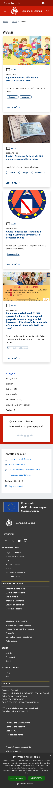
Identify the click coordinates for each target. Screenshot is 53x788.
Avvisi (11, 70)
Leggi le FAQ (11, 730)
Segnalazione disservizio (16, 726)
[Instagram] (25, 540)
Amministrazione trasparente (18, 746)
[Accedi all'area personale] (43, 3)
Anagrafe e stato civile (15, 588)
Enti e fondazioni (13, 564)
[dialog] (26, 770)
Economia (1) (11, 383)
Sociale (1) (10, 410)
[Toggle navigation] (5, 10)
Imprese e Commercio (15, 600)
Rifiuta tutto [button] (37, 778)
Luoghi (9, 672)
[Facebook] (6, 540)
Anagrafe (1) (11, 378)
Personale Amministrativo (17, 572)
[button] (26, 783)
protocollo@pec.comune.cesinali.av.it (22, 708)
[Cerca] (47, 11)
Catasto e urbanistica (15, 604)
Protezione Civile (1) (14, 399)
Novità (14, 21)
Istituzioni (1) (11, 388)
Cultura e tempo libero (15, 592)
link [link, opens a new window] (26, 773)
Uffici (8, 560)
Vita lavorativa (12, 596)
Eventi (8, 676)
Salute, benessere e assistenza (19, 636)
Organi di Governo (13, 552)
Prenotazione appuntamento (18, 722)
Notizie (9, 653)
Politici (9, 568)
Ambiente (10, 632)
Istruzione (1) (11, 394)
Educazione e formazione (16, 620)
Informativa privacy (14, 750)
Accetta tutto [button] (17, 778)
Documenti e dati (13, 576)
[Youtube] (19, 540)
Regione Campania (12, 3)
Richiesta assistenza (14, 734)
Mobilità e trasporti (14, 608)
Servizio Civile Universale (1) (18, 404)
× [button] (50, 756)
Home (5, 21)
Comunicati (10, 657)
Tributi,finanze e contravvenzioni (20, 628)
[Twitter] (12, 540)
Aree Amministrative (15, 556)
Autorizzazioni (12, 640)
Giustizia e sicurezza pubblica (18, 624)
